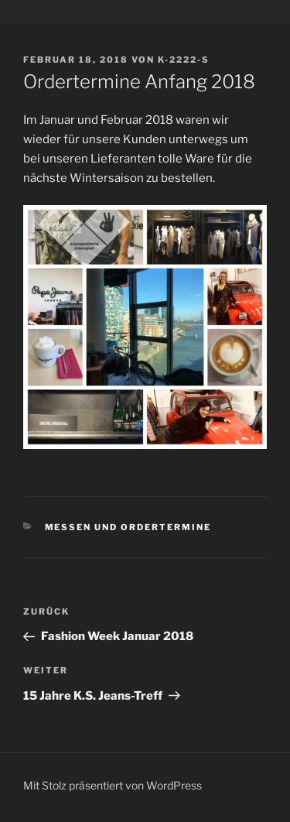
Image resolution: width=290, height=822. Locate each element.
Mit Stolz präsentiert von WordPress (112, 785)
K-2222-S (184, 59)
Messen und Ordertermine (128, 527)
